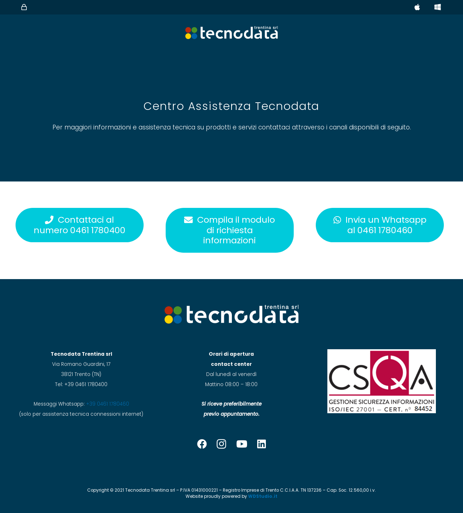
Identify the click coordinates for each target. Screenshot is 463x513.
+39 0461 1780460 (107, 404)
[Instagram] (221, 444)
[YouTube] (241, 444)
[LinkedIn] (261, 444)
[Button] (24, 7)
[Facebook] (202, 444)
